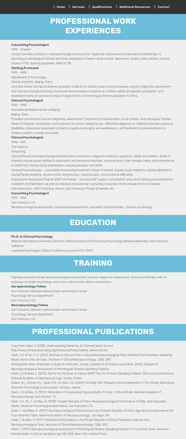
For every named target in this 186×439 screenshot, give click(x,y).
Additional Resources (133, 7)
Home (59, 7)
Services (77, 7)
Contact (162, 7)
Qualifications (100, 7)
